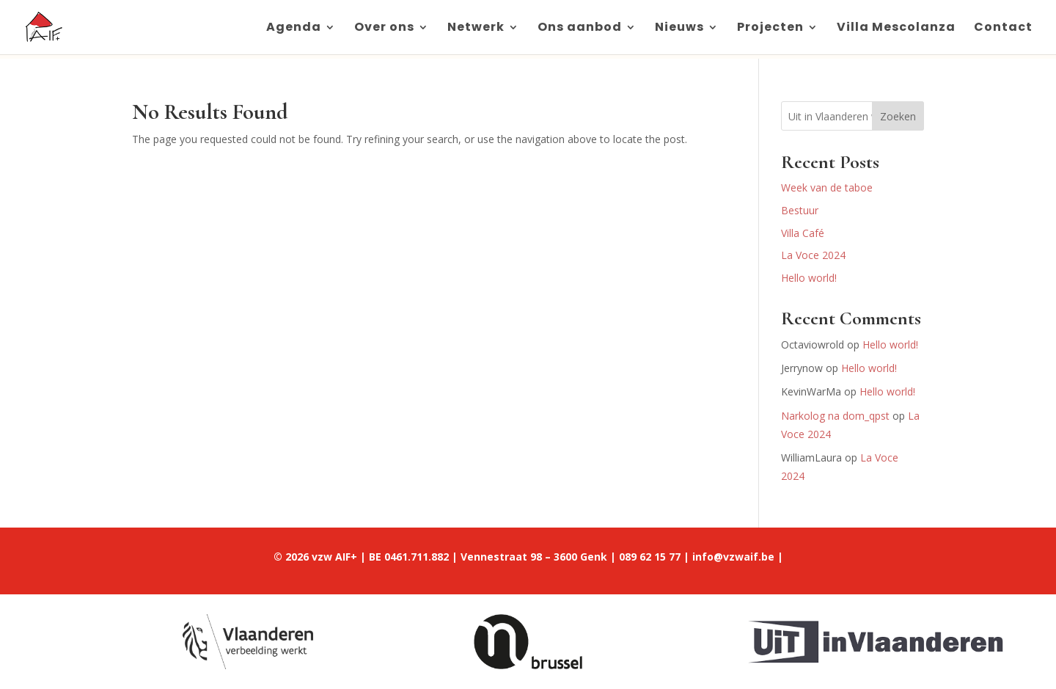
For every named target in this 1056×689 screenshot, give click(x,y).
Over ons (384, 28)
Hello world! (809, 278)
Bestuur (799, 210)
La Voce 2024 (813, 255)
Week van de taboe (827, 187)
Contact (1003, 28)
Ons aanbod (580, 28)
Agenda (293, 28)
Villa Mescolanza (896, 28)
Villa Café (802, 233)
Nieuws (679, 28)
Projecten (770, 28)
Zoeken (898, 116)
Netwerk (476, 28)
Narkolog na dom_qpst (835, 416)
